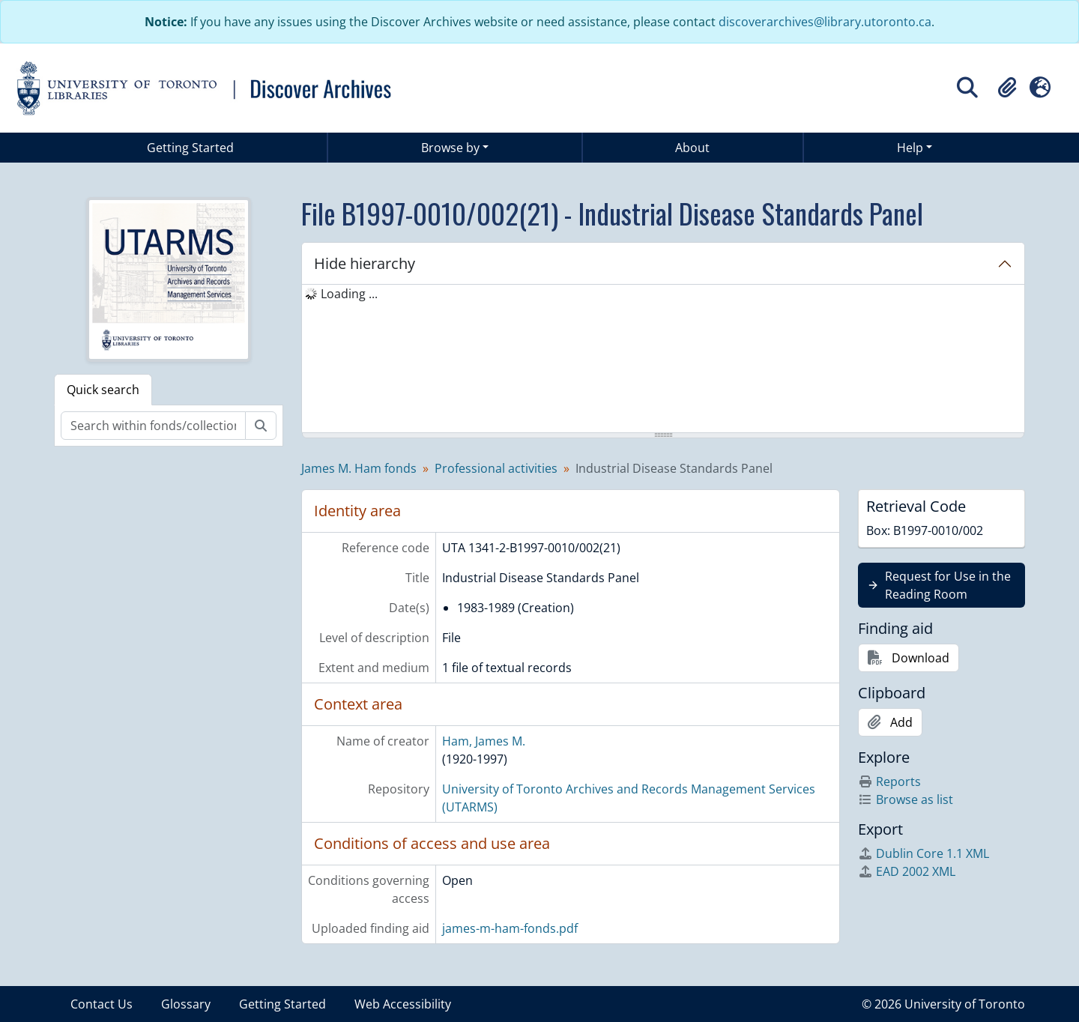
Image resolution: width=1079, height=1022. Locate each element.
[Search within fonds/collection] (153, 425)
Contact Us (101, 1004)
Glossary (186, 1004)
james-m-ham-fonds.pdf (510, 928)
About (692, 147)
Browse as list (905, 799)
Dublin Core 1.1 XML (923, 853)
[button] (1007, 87)
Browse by (450, 147)
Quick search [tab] (103, 389)
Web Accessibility (402, 1004)
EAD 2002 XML (906, 871)
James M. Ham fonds (359, 468)
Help (910, 147)
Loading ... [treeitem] (349, 293)
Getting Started (190, 147)
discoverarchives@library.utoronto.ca (825, 21)
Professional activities (496, 468)
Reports (889, 781)
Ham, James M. (483, 741)
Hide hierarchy (364, 263)
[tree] (663, 360)
